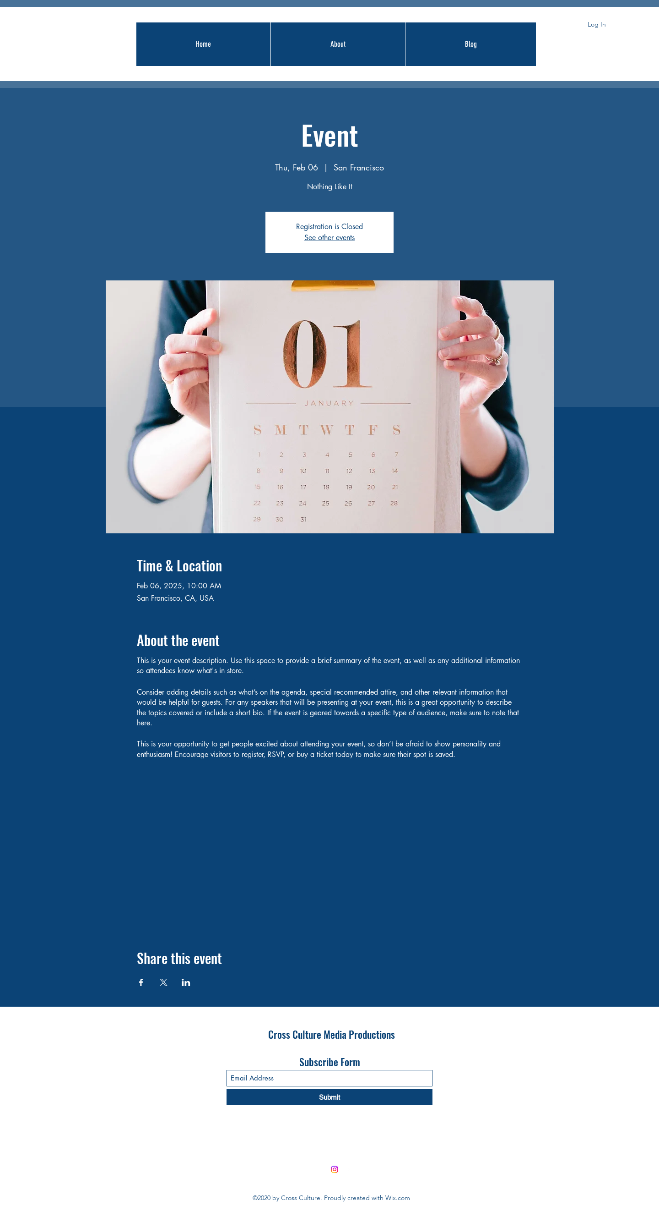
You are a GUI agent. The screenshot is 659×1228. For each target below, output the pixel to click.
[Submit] (329, 1097)
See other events (329, 237)
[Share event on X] (163, 982)
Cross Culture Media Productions (331, 1034)
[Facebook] (348, 1169)
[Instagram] (334, 1169)
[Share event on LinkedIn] (186, 982)
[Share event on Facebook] (141, 982)
